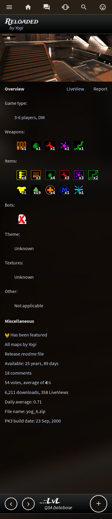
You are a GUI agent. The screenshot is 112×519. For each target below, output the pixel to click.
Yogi (19, 28)
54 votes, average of (28, 382)
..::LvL (50, 501)
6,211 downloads (22, 392)
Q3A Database (58, 507)
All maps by (20, 344)
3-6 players (25, 117)
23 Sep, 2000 (48, 421)
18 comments (18, 373)
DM (41, 117)
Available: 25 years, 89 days (32, 363)
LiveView (75, 89)
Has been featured (28, 335)
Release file (24, 354)
